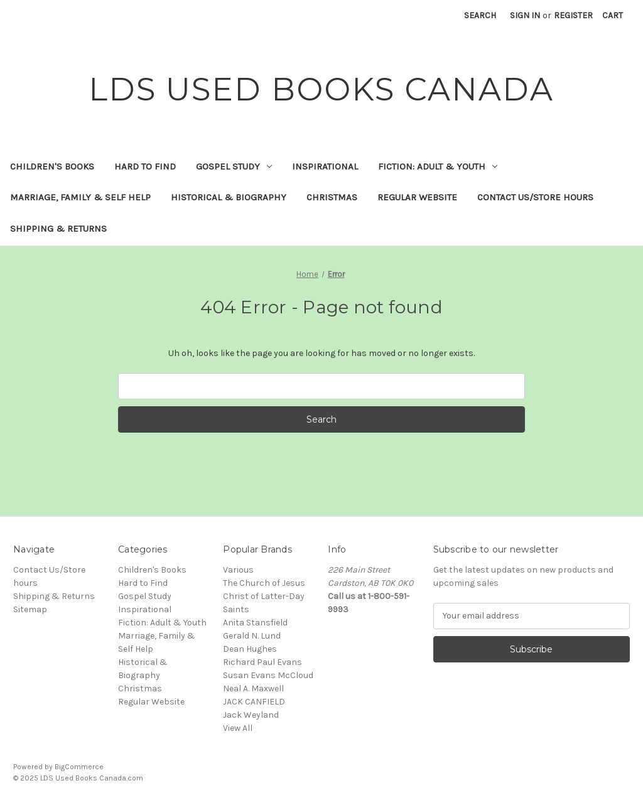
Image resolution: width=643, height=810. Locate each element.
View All (237, 728)
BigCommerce (79, 766)
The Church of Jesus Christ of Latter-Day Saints (264, 596)
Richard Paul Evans (262, 662)
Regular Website (417, 197)
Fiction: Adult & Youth (437, 166)
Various (238, 569)
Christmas (331, 197)
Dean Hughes (250, 649)
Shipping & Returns (58, 228)
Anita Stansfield (255, 622)
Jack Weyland (251, 715)
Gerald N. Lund (252, 635)
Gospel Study (234, 166)
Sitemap (30, 609)
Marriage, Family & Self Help (80, 197)
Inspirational (325, 166)
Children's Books (52, 166)
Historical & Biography (228, 197)
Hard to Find (145, 166)
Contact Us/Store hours (535, 197)
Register (573, 15)
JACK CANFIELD (254, 701)
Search (480, 15)
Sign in (525, 15)
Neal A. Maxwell (253, 688)
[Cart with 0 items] (612, 15)
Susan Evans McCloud (268, 675)
